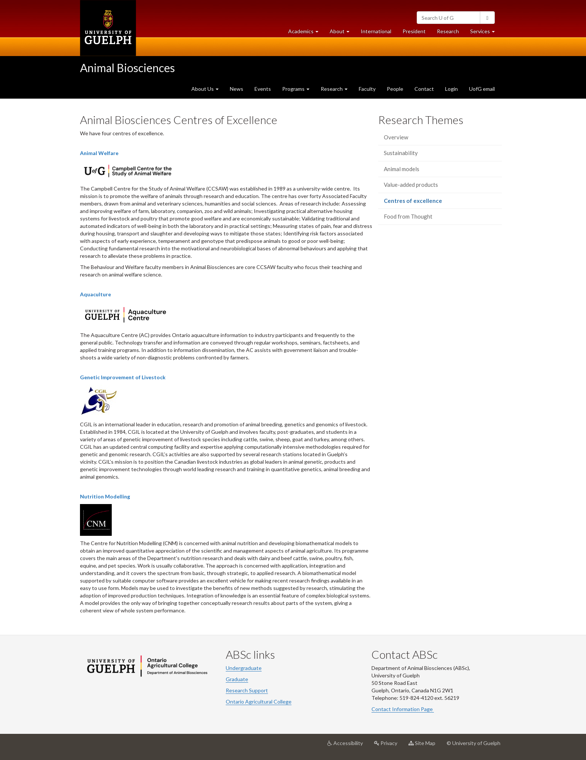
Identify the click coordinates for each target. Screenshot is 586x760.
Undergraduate (244, 668)
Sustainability (401, 152)
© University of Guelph (473, 743)
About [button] (342, 33)
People (395, 89)
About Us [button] (205, 89)
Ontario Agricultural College (259, 701)
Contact (424, 89)
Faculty (367, 89)
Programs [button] (295, 89)
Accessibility (347, 746)
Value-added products (411, 184)
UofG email (482, 89)
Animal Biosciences (127, 67)
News (236, 89)
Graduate (237, 679)
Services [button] (485, 33)
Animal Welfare (99, 153)
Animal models (401, 169)
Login (451, 89)
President (414, 31)
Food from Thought (408, 216)
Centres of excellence (424, 203)
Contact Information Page (402, 709)
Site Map (424, 746)
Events (263, 89)
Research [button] (334, 89)
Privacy (388, 746)
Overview (396, 137)
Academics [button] (306, 33)
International (376, 31)
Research (451, 33)
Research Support (247, 690)
